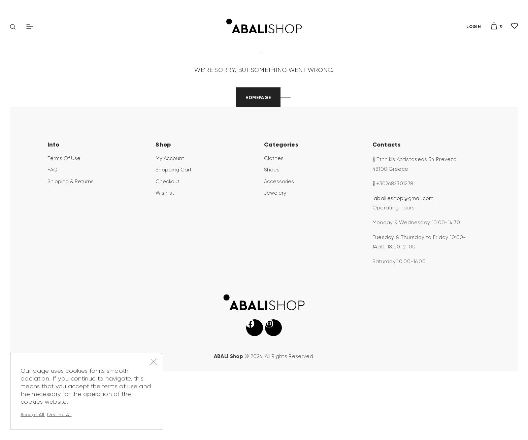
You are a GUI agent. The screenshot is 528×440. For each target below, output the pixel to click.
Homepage (258, 149)
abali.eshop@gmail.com (404, 250)
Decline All (59, 414)
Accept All (32, 414)
